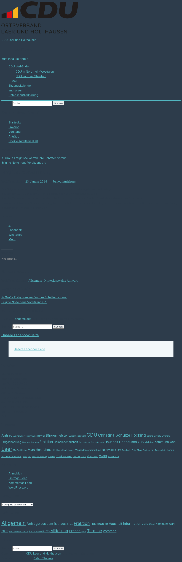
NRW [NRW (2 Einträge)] (119, 450)
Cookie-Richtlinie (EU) (23, 141)
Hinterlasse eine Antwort (61, 280)
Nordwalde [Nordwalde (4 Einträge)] (109, 450)
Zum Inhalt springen (14, 58)
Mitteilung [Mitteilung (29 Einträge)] (59, 530)
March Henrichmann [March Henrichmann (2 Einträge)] (65, 450)
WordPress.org (18, 487)
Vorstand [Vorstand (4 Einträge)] (92, 456)
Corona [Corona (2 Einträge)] (150, 436)
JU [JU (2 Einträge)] (139, 442)
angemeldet (23, 319)
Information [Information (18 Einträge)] (132, 523)
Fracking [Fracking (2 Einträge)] (35, 442)
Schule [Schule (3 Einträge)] (171, 449)
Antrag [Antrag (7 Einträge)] (6, 435)
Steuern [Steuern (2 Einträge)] (51, 456)
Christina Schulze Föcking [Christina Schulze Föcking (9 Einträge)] (122, 435)
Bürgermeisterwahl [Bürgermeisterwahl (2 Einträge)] (77, 436)
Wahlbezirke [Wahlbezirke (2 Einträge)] (113, 456)
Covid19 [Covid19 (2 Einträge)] (157, 436)
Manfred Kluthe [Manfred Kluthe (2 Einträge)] (20, 450)
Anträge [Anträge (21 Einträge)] (33, 523)
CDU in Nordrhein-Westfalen (35, 71)
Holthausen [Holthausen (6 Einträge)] (128, 442)
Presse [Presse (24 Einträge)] (75, 531)
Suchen (6, 103)
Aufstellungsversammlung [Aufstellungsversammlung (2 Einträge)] (25, 436)
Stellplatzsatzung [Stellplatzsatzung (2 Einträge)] (39, 456)
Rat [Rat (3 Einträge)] (152, 449)
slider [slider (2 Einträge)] (83, 531)
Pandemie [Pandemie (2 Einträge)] (126, 450)
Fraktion (14, 127)
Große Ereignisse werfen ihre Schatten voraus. (34, 158)
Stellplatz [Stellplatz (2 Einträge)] (27, 456)
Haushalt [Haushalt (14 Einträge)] (115, 524)
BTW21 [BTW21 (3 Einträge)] (41, 435)
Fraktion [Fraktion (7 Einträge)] (46, 442)
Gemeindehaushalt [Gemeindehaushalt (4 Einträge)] (66, 442)
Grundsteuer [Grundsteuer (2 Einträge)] (84, 442)
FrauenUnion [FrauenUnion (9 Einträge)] (99, 524)
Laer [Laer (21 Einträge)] (6, 449)
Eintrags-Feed (18, 478)
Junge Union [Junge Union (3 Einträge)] (148, 524)
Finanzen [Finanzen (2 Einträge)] (26, 442)
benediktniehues (64, 181)
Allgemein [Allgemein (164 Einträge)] (13, 523)
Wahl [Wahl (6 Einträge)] (103, 456)
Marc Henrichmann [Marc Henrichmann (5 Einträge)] (41, 450)
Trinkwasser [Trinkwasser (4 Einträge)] (64, 456)
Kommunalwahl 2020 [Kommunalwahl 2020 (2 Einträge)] (18, 531)
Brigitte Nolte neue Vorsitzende (24, 162)
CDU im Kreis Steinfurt (31, 76)
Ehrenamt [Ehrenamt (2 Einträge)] (166, 436)
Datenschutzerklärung (23, 95)
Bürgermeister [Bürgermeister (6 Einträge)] (57, 435)
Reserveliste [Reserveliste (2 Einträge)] (160, 450)
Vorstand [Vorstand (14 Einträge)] (109, 531)
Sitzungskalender (20, 85)
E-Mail (13, 81)
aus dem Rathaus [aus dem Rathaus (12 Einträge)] (53, 524)
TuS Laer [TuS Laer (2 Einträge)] (77, 456)
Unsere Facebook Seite (20, 335)
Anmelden (15, 473)
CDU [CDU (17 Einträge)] (92, 435)
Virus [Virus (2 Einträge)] (83, 456)
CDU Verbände (19, 66)
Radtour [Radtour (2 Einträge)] (146, 450)
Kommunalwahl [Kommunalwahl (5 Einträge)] (165, 442)
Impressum (16, 90)
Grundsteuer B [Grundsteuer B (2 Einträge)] (97, 442)
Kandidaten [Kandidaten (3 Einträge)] (147, 442)
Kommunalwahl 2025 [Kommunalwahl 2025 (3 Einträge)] (39, 531)
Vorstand (15, 131)
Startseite (15, 122)
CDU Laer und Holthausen (18, 40)
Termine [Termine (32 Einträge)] (94, 530)
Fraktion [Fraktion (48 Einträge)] (82, 523)
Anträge (14, 136)
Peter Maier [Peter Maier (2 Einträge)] (137, 450)
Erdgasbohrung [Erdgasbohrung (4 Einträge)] (11, 442)
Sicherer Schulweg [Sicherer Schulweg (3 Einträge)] (11, 456)
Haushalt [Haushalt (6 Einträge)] (111, 442)
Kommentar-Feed (20, 483)
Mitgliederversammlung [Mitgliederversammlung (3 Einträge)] (88, 449)
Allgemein (35, 280)
